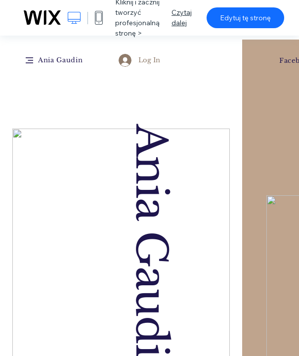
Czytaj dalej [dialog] (181, 17)
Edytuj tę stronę (245, 17)
